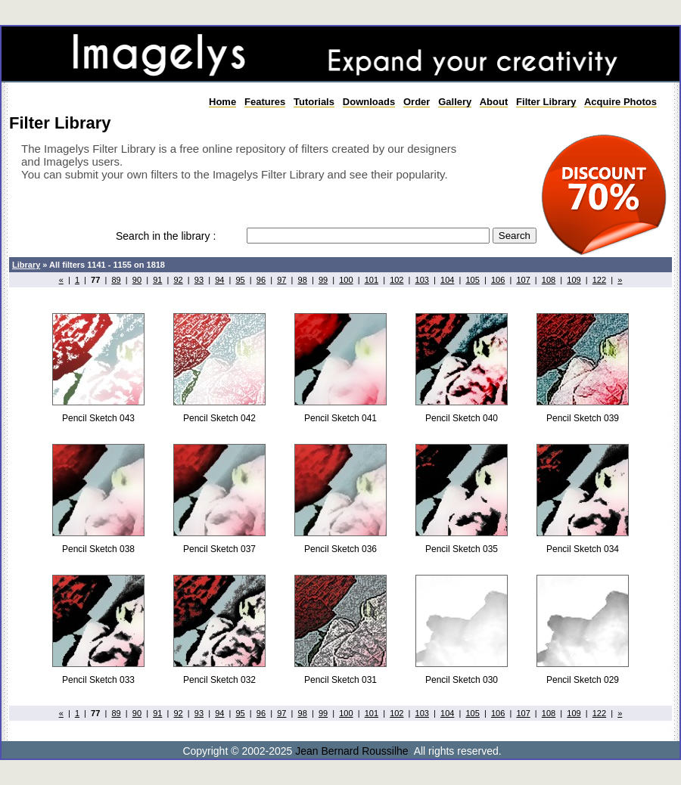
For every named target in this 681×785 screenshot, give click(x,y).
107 (523, 279)
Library (26, 264)
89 (115, 279)
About (494, 101)
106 (498, 279)
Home (222, 101)
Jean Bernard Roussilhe (351, 751)
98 (302, 279)
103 (422, 279)
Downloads (369, 101)
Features (264, 101)
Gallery (454, 101)
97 (281, 279)
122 (599, 279)
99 (323, 279)
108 (548, 279)
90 (136, 279)
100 (346, 279)
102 (396, 279)
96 (261, 279)
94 (219, 279)
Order (416, 101)
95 (240, 279)
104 (447, 279)
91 (157, 279)
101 (371, 279)
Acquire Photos (620, 101)
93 (199, 279)
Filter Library (546, 101)
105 (472, 279)
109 (573, 279)
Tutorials (314, 101)
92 (177, 279)
